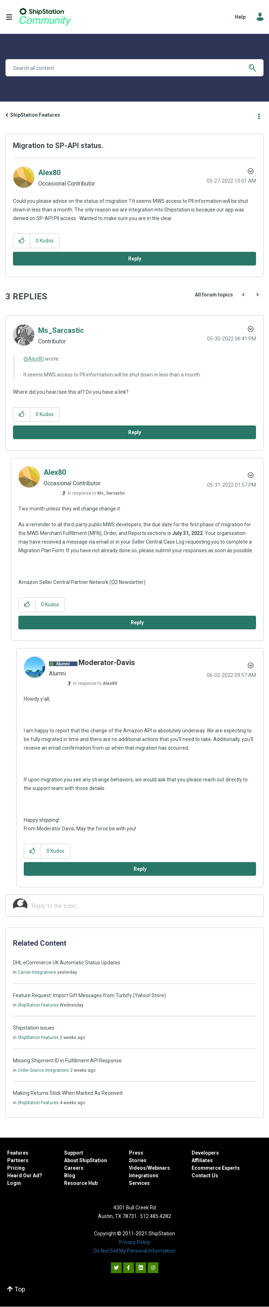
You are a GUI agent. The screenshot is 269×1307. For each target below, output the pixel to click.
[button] (21, 241)
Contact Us (205, 1175)
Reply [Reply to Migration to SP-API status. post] (134, 259)
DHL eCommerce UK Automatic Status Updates (66, 962)
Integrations (143, 1175)
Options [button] (259, 115)
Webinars (159, 1168)
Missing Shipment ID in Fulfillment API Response (67, 1060)
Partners (17, 1160)
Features (17, 1153)
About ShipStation (85, 1160)
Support (73, 1153)
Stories (138, 1160)
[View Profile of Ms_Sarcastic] (61, 330)
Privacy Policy (134, 1242)
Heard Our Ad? (24, 1175)
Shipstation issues (33, 1028)
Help (240, 17)
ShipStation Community (45, 17)
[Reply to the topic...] (144, 905)
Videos (137, 1168)
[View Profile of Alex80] (49, 172)
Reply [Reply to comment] (134, 432)
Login (14, 1183)
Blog (69, 1175)
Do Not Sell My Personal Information (134, 1251)
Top (16, 1289)
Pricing (16, 1168)
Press (136, 1153)
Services (139, 1183)
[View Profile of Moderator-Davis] (107, 662)
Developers (205, 1153)
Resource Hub (81, 1183)
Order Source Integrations (43, 1070)
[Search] (134, 67)
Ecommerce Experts (216, 1168)
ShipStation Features (35, 115)
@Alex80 (33, 359)
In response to (96, 493)
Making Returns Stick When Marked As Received (67, 1093)
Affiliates (202, 1160)
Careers (74, 1168)
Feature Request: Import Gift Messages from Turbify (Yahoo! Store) (89, 995)
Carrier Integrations (37, 972)
